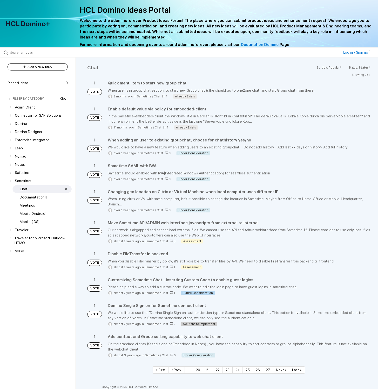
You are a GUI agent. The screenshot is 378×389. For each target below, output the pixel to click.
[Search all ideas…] (44, 52)
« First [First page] (161, 370)
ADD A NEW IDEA (37, 67)
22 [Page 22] (218, 370)
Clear (64, 98)
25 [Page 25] (248, 370)
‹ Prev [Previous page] (176, 370)
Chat (157, 96)
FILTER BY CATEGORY (26, 98)
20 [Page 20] (198, 370)
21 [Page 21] (208, 370)
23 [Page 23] (228, 370)
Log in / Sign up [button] (356, 52)
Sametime (144, 96)
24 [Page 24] (238, 370)
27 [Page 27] (268, 370)
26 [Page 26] (258, 370)
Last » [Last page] (297, 370)
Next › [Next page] (281, 370)
